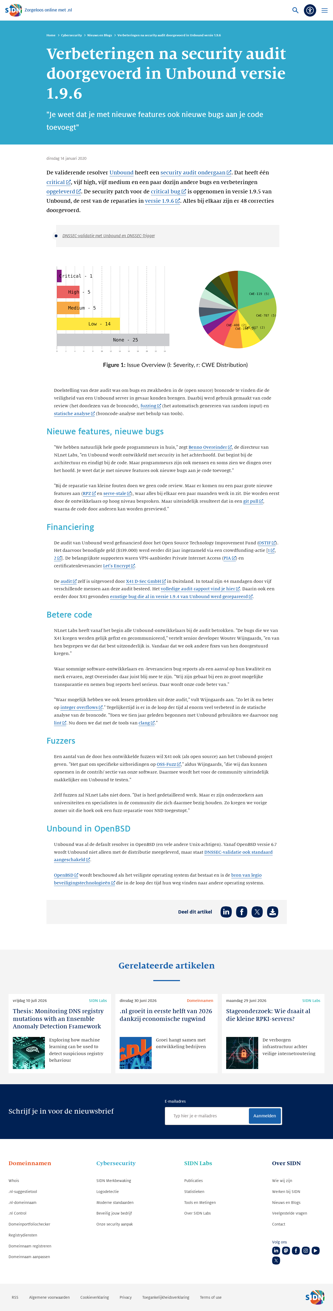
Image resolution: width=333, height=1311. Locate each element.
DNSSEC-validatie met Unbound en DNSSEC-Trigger (108, 235)
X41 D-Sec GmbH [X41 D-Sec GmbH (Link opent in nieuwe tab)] (143, 581)
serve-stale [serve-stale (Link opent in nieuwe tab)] (114, 493)
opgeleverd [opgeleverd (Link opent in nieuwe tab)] (60, 192)
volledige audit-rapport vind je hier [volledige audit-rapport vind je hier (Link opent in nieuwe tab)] (198, 589)
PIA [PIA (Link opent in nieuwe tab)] (227, 558)
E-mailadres (175, 1101)
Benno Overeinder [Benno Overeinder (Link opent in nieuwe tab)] (208, 447)
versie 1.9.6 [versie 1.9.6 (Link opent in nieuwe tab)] (159, 201)
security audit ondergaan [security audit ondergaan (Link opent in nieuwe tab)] (192, 173)
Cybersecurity (71, 35)
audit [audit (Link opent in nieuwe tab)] (66, 581)
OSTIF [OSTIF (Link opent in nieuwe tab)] (264, 543)
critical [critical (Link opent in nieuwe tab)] (55, 182)
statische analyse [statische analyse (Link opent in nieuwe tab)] (72, 413)
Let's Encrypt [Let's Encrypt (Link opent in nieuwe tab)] (116, 566)
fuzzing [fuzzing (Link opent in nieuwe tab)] (148, 406)
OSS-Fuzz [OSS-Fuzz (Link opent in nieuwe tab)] (166, 764)
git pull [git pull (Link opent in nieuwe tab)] (250, 501)
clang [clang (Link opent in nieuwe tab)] (144, 723)
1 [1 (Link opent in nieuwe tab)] (269, 550)
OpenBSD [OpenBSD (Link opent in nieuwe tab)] (63, 875)
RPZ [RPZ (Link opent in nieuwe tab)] (87, 493)
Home (51, 35)
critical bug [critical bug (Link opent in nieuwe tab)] (165, 192)
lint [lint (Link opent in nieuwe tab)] (57, 723)
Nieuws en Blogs (99, 35)
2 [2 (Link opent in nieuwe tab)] (55, 558)
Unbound (121, 173)
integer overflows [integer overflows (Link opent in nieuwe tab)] (79, 707)
